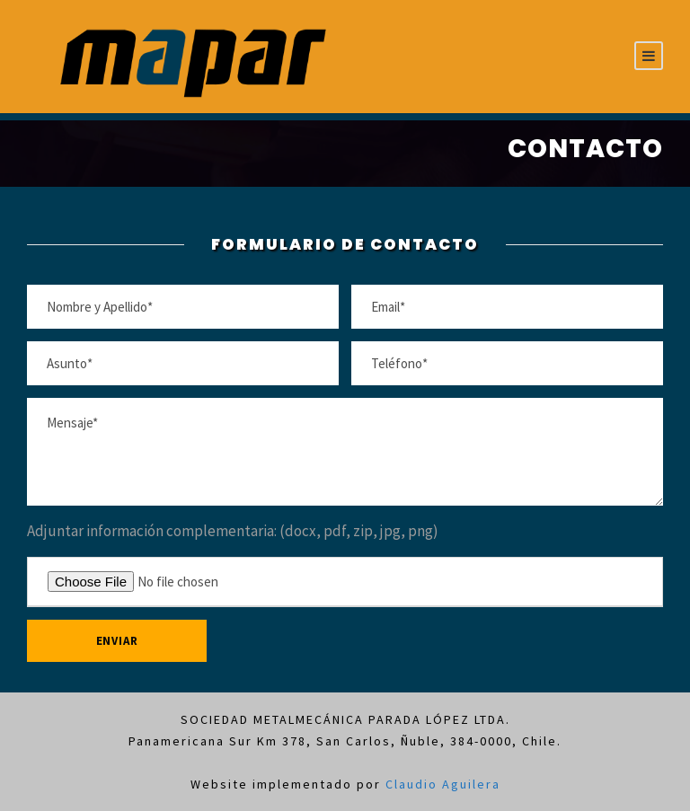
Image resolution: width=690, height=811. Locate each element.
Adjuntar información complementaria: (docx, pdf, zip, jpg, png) (232, 531)
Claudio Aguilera (442, 784)
